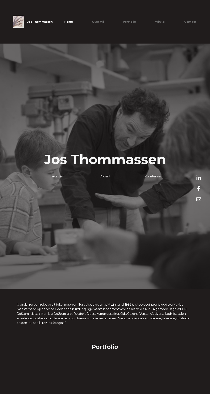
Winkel (160, 21)
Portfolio (129, 21)
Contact (190, 21)
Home (68, 21)
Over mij (98, 21)
